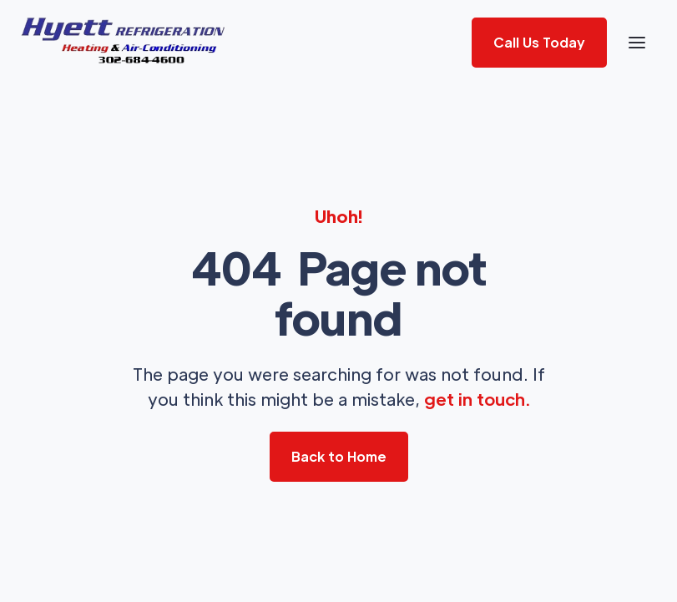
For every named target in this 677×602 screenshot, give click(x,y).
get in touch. (477, 399)
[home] (123, 43)
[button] (637, 43)
